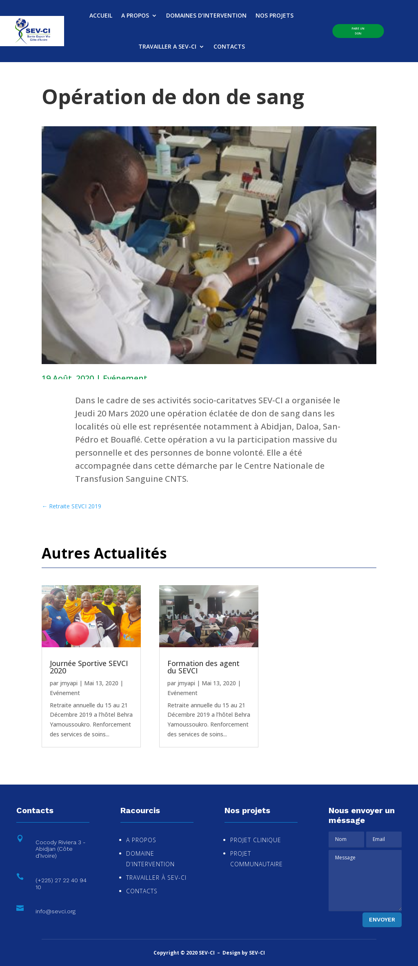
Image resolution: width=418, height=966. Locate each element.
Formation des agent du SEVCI (203, 666)
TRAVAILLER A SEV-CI (167, 46)
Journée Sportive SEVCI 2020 (89, 666)
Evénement (125, 378)
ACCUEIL (100, 15)
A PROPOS (135, 15)
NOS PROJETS (274, 15)
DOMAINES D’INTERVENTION (206, 15)
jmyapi (69, 683)
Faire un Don (358, 31)
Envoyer (382, 919)
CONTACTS (229, 46)
